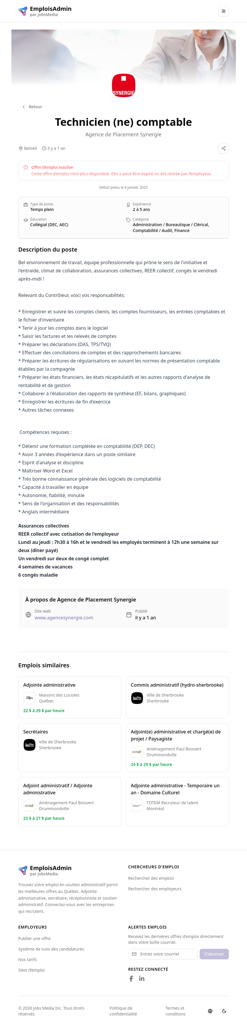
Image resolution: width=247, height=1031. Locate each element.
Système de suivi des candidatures (51, 949)
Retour (31, 106)
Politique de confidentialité (123, 1011)
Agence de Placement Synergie (123, 134)
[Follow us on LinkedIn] (142, 979)
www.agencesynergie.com (64, 617)
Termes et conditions (175, 1011)
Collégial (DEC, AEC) (49, 224)
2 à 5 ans (141, 209)
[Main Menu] (223, 11)
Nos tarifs (27, 959)
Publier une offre (34, 938)
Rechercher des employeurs (155, 888)
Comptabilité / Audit (152, 230)
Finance (182, 230)
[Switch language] (210, 1011)
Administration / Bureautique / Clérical (170, 224)
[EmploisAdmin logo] (45, 11)
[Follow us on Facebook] (131, 979)
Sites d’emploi (31, 970)
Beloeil (30, 148)
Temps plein (42, 209)
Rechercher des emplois (151, 878)
